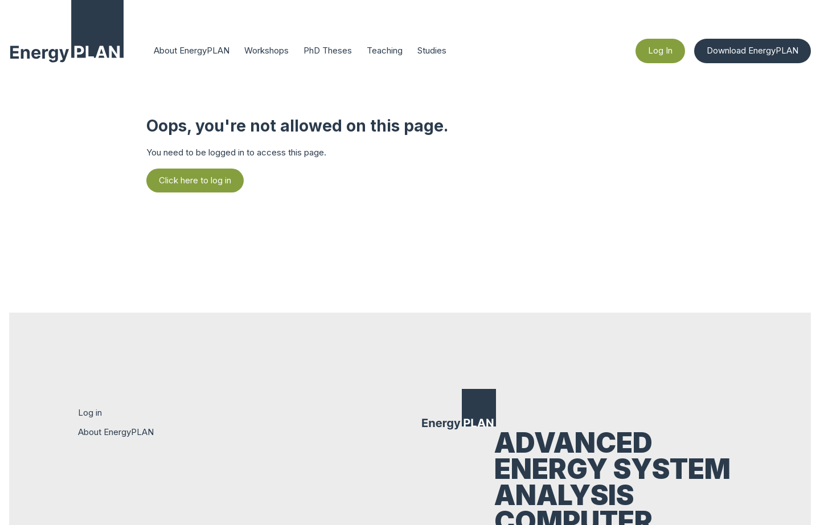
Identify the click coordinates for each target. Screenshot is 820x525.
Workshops (266, 50)
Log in (90, 412)
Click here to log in (195, 180)
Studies (431, 50)
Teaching (385, 50)
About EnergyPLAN (191, 50)
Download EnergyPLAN (752, 50)
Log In (660, 50)
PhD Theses (328, 50)
